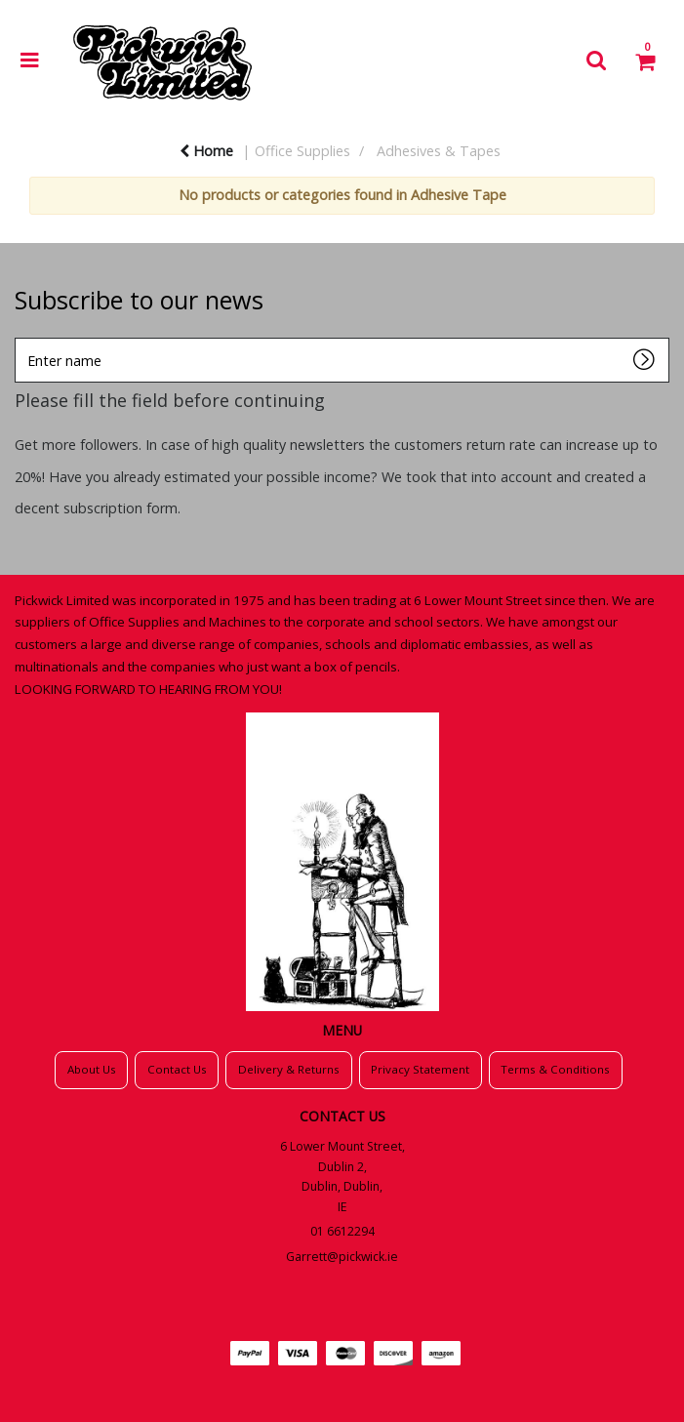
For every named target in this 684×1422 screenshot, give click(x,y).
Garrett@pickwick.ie (342, 1256)
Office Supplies (302, 151)
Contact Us (177, 1069)
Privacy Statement (420, 1069)
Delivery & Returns (289, 1069)
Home (206, 151)
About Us (91, 1069)
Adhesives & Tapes (439, 151)
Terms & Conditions (555, 1069)
